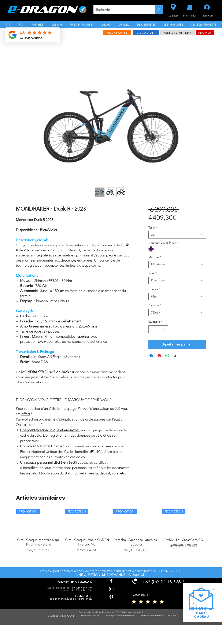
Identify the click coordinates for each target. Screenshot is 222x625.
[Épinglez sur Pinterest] (159, 355)
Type (152, 273)
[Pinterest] (111, 597)
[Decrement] (151, 329)
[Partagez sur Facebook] (151, 355)
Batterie (154, 305)
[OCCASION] (146, 32)
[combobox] (177, 234)
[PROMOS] (205, 32)
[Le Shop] (173, 7)
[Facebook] (111, 581)
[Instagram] (111, 589)
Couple (154, 289)
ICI (142, 575)
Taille (152, 227)
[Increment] (164, 329)
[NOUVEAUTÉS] (117, 32)
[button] (189, 7)
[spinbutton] (158, 329)
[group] (111, 536)
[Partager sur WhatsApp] (167, 355)
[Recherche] (121, 9)
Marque (154, 257)
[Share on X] (175, 355)
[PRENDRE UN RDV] (177, 32)
